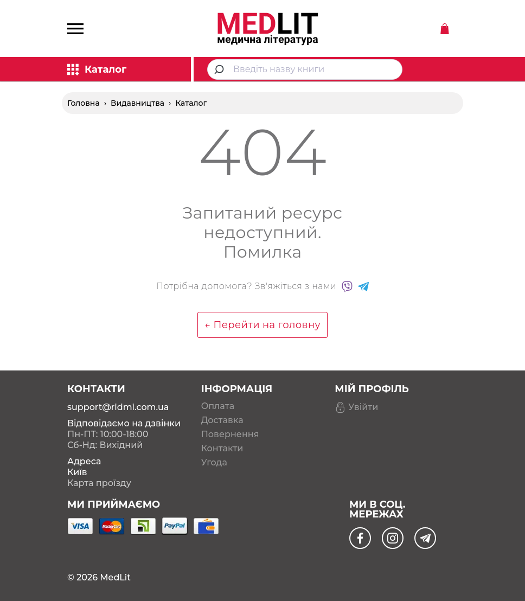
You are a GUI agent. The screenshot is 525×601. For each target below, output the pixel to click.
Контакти (222, 448)
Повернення (230, 434)
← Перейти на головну (262, 325)
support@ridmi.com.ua (118, 407)
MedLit (115, 577)
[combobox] (304, 69)
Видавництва (137, 103)
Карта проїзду (99, 483)
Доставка (222, 420)
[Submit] (220, 69)
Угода (214, 462)
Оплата (217, 406)
